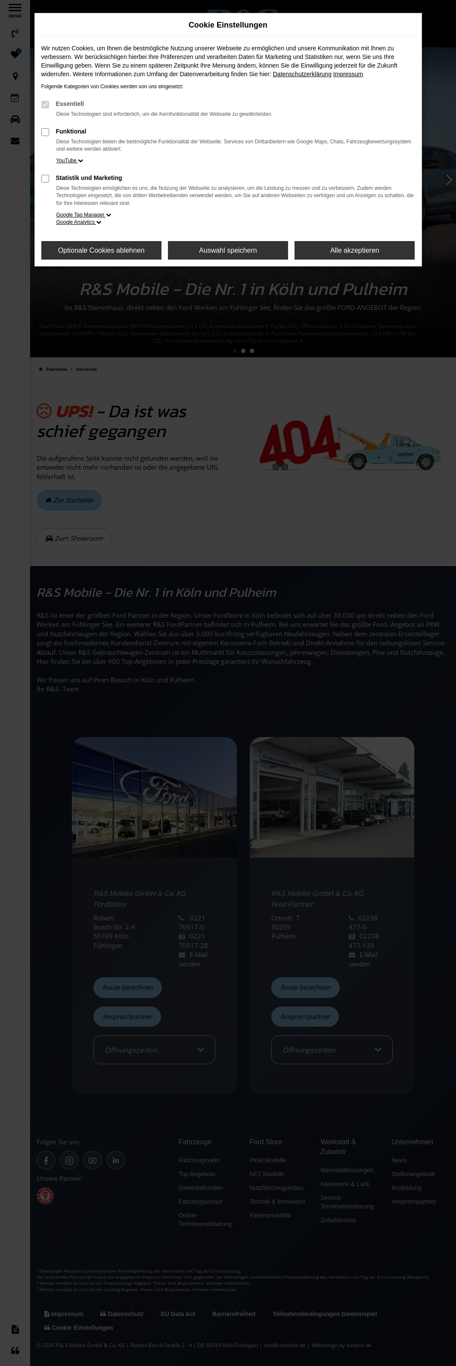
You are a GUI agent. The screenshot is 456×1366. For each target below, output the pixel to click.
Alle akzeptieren (354, 250)
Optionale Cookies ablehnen (101, 250)
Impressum (348, 74)
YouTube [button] (70, 161)
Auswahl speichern (228, 250)
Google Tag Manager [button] (83, 215)
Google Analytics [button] (79, 222)
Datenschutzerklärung (302, 74)
